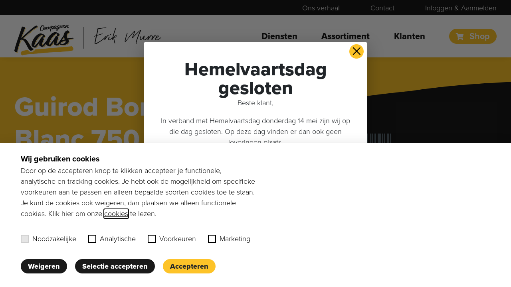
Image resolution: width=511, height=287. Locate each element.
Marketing (229, 238)
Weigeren (44, 266)
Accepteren (189, 266)
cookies (116, 213)
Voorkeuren (172, 238)
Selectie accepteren (115, 266)
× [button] (356, 51)
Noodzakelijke (48, 238)
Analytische (112, 238)
